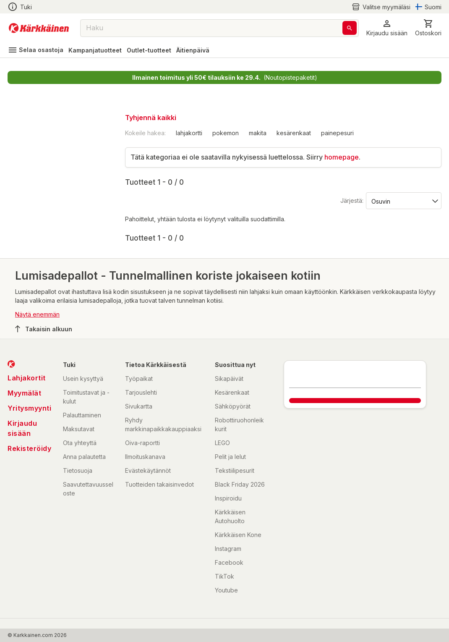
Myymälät (24, 393)
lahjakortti (189, 132)
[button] (386, 28)
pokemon (225, 132)
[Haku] (349, 28)
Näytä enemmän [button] (37, 314)
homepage (341, 157)
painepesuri (337, 132)
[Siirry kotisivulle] (39, 28)
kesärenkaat (294, 132)
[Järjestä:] (403, 200)
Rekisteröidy (29, 448)
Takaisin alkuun (43, 329)
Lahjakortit (27, 378)
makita (257, 132)
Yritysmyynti (29, 408)
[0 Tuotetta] (428, 27)
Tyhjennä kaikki (150, 117)
